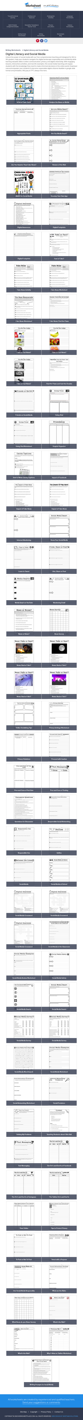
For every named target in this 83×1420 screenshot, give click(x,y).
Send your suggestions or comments (41, 1402)
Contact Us (59, 1412)
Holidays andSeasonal (32, 15)
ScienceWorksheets (69, 24)
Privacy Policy (46, 1412)
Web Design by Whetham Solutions (65, 1416)
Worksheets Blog (60, 33)
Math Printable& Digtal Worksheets (13, 24)
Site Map (23, 1412)
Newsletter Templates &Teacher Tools (32, 24)
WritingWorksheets (41, 33)
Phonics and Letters (50, 24)
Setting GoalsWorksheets (22, 33)
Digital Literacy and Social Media (34, 50)
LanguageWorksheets (69, 15)
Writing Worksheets (13, 50)
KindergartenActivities (51, 15)
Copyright (33, 1412)
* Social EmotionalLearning (13, 15)
